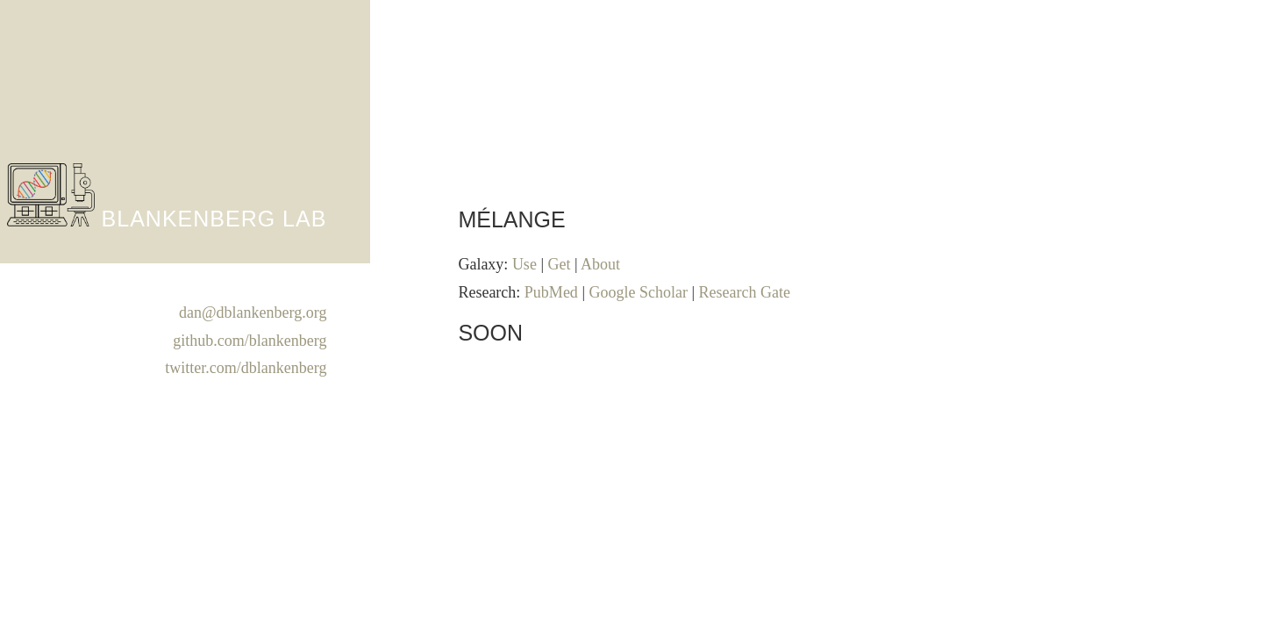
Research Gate (744, 292)
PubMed (551, 292)
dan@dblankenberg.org (252, 312)
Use (524, 264)
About (600, 264)
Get (558, 264)
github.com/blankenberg (249, 340)
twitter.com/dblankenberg (245, 368)
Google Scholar (638, 292)
